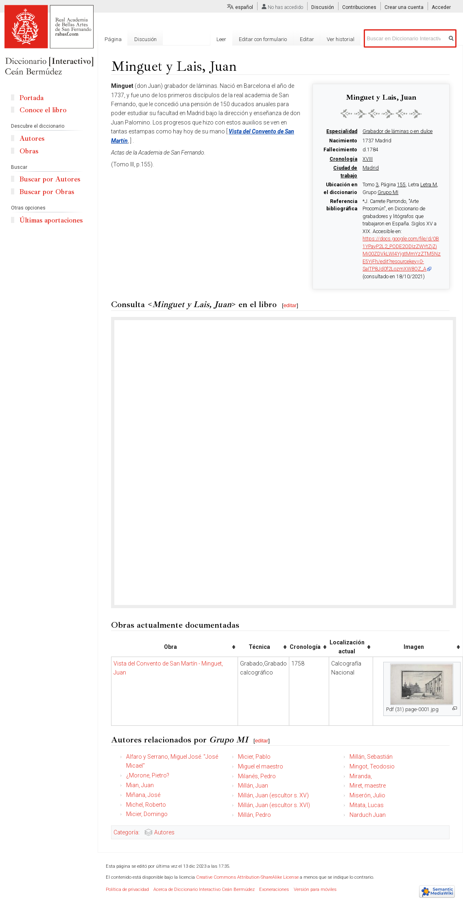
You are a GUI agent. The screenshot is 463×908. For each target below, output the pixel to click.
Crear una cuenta (404, 7)
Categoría (126, 832)
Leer (221, 39)
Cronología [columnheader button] (305, 647)
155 (401, 185)
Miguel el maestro (260, 766)
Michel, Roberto (146, 804)
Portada (32, 97)
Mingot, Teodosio (372, 766)
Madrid (371, 168)
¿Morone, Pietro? (147, 775)
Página (113, 39)
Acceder (441, 7)
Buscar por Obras (47, 191)
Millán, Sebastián (371, 756)
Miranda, (360, 776)
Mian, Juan (140, 785)
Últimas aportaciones (51, 220)
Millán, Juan (253, 785)
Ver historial (340, 39)
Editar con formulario (263, 39)
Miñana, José (143, 795)
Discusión (322, 7)
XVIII (368, 159)
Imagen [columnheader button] (414, 647)
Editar (307, 39)
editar (290, 305)
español (244, 7)
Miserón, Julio (367, 795)
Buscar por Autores (50, 179)
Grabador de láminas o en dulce (397, 131)
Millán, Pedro (254, 815)
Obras (29, 151)
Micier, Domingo (147, 814)
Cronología (343, 159)
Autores (164, 832)
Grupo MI (388, 192)
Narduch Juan (367, 815)
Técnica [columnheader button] (259, 647)
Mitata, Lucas (366, 805)
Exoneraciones (274, 889)
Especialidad (341, 131)
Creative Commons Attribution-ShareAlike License (247, 877)
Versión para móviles (315, 889)
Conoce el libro (43, 110)
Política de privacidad (127, 889)
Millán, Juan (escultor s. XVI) (274, 805)
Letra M (428, 185)
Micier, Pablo (254, 756)
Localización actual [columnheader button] (347, 647)
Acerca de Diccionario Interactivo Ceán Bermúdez (204, 889)
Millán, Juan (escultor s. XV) (273, 795)
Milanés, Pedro (257, 776)
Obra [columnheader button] (170, 647)
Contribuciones (359, 7)
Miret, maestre (367, 785)
